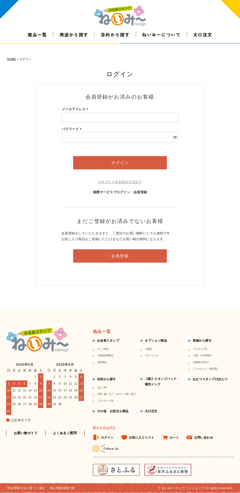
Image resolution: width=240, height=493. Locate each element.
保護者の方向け (201, 362)
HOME (11, 59)
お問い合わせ (203, 437)
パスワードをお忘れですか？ (120, 182)
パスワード (72, 129)
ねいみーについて (161, 39)
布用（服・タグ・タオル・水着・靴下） (118, 394)
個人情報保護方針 (62, 488)
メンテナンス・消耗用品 (205, 368)
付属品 (148, 348)
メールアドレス (76, 109)
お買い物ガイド (26, 433)
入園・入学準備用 (202, 355)
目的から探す (115, 39)
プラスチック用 (105, 400)
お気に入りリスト (141, 437)
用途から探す (74, 39)
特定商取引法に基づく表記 (26, 488)
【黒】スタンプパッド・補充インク (162, 381)
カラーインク (152, 355)
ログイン (107, 437)
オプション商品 (156, 340)
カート (174, 437)
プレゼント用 (199, 348)
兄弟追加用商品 (105, 355)
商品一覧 (37, 39)
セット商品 (103, 348)
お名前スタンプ (108, 340)
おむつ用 (102, 387)
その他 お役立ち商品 (113, 411)
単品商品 (102, 362)
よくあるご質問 (65, 433)
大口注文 (202, 39)
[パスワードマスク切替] (175, 137)
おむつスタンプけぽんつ (210, 379)
